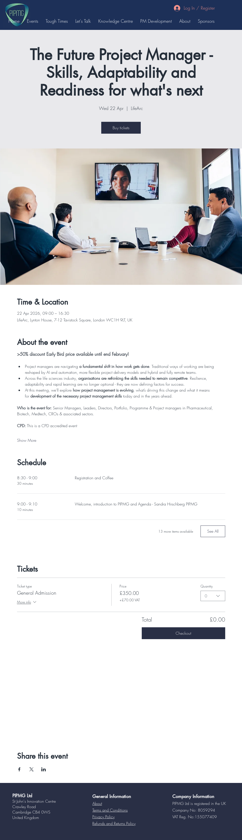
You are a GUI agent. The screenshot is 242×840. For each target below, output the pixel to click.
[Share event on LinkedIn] (43, 769)
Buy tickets (121, 127)
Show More (26, 440)
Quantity (207, 586)
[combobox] (213, 595)
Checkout (183, 633)
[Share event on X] (31, 769)
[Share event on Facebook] (19, 769)
